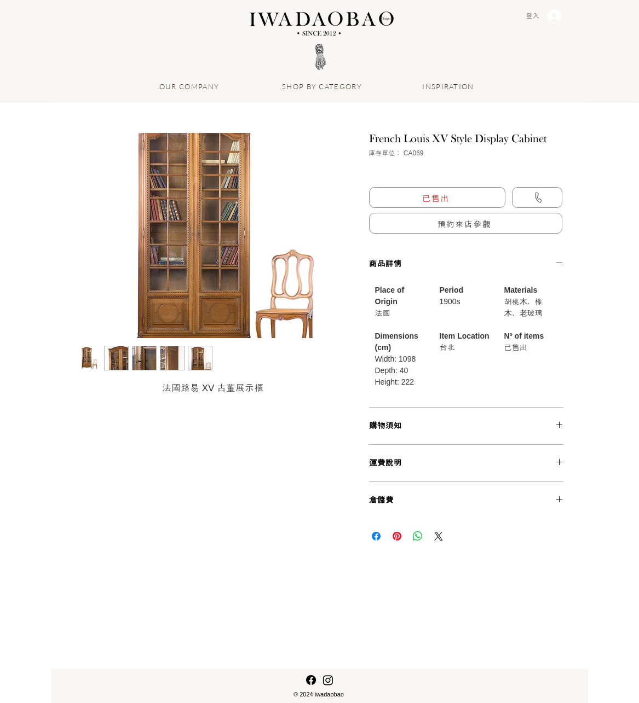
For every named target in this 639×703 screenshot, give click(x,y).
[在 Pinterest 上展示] (397, 536)
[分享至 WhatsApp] (417, 536)
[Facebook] (311, 680)
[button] (465, 223)
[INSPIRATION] (449, 86)
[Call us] (537, 197)
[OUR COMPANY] (190, 86)
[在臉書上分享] (376, 536)
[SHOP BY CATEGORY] (323, 86)
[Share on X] (438, 536)
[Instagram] (328, 680)
